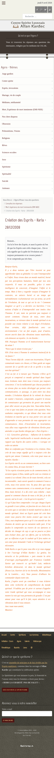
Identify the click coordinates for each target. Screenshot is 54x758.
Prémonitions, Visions (11, 131)
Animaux (6, 188)
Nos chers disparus (9, 117)
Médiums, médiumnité (11, 102)
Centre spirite (7, 81)
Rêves (4, 145)
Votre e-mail (7, 709)
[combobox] (37, 16)
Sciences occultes (9, 152)
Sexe (4, 159)
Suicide (5, 181)
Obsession (6, 124)
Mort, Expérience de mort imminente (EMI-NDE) (22, 109)
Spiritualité (6, 174)
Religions (6, 138)
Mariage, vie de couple (11, 95)
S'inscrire (8, 720)
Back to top (27, 746)
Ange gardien (7, 74)
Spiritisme (6, 167)
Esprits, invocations (10, 88)
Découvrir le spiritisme (15, 690)
